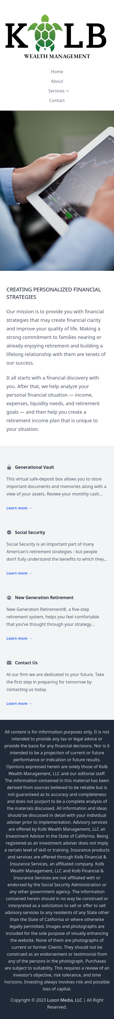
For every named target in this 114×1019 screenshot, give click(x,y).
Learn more (19, 507)
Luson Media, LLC (65, 1000)
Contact (57, 100)
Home (57, 72)
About (57, 81)
